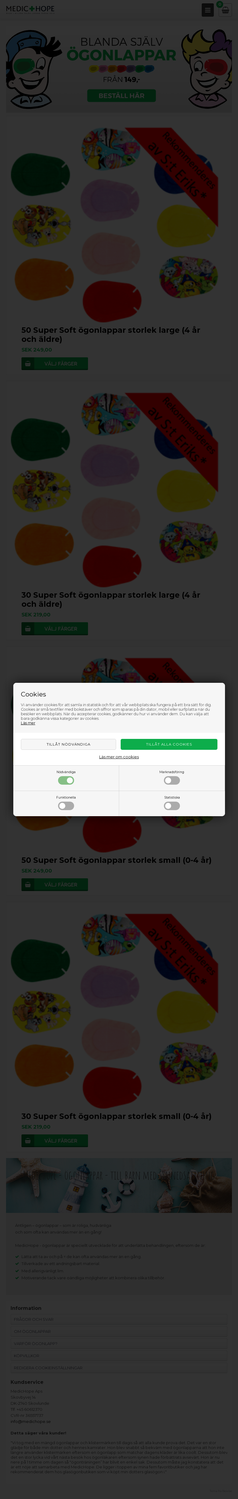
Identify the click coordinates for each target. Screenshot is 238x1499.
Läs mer (28, 723)
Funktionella (66, 803)
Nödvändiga (66, 777)
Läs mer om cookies (119, 756)
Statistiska (172, 803)
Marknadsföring (171, 777)
